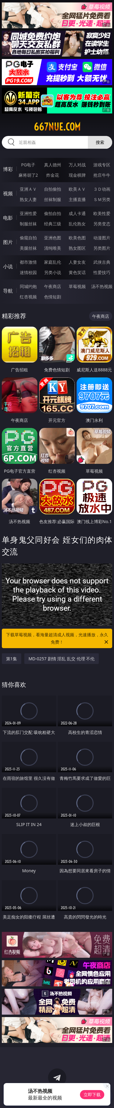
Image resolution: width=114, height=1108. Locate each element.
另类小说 (52, 272)
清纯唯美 (52, 248)
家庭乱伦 (52, 262)
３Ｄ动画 (101, 189)
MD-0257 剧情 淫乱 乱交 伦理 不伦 (62, 659)
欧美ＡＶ (77, 189)
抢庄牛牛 (101, 175)
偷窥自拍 (28, 238)
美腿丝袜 (28, 248)
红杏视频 (28, 297)
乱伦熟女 (77, 224)
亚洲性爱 (28, 213)
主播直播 (77, 199)
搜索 (100, 142)
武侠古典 (101, 262)
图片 (8, 242)
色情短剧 (52, 297)
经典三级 (52, 224)
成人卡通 (77, 213)
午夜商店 (52, 286)
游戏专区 (101, 165)
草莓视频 (77, 286)
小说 (8, 266)
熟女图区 (77, 248)
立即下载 (92, 1094)
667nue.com (57, 127)
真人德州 (52, 165)
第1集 (11, 659)
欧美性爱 (101, 213)
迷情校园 (28, 272)
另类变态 (101, 224)
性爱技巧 (101, 272)
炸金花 (52, 175)
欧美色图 (77, 238)
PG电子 (28, 165)
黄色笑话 (77, 272)
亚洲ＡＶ (28, 189)
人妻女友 (77, 262)
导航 (8, 290)
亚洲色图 (52, 238)
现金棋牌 (77, 175)
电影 (8, 217)
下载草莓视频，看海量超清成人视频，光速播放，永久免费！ (57, 639)
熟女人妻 (28, 199)
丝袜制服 (52, 199)
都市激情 (28, 262)
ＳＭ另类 (101, 199)
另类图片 (101, 248)
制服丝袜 (28, 224)
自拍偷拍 (52, 189)
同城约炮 (28, 286)
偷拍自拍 (52, 213)
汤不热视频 (101, 286)
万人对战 (77, 165)
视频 (8, 193)
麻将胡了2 (28, 175)
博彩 (8, 169)
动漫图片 (101, 238)
